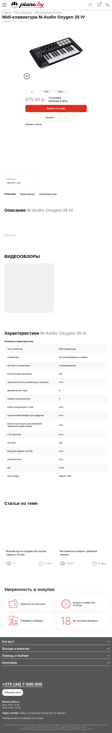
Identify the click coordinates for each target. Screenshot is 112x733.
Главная (6, 12)
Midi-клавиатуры (23, 12)
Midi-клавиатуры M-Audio (48, 12)
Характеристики (48, 194)
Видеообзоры (27, 194)
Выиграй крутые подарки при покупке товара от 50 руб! (26, 553)
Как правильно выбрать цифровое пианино (78, 553)
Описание (10, 194)
